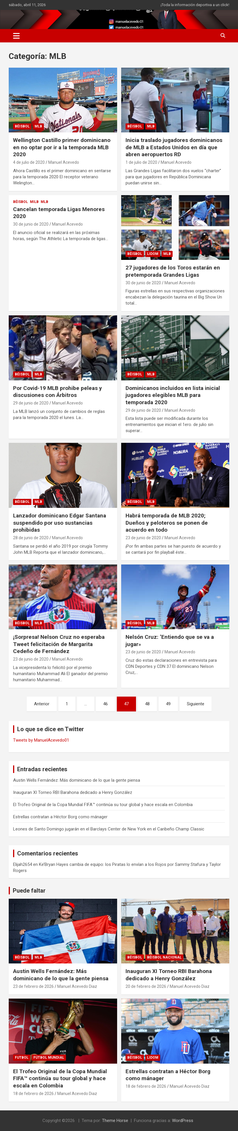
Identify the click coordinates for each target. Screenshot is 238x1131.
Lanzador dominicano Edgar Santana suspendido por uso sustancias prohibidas (59, 522)
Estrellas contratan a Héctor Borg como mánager (60, 816)
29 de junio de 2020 (31, 403)
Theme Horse (115, 1120)
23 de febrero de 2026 (33, 986)
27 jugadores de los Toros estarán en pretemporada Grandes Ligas (173, 271)
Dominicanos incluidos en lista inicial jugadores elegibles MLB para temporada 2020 (173, 395)
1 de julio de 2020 (141, 162)
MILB (34, 202)
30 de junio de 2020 (31, 224)
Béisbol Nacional (164, 957)
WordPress (182, 1120)
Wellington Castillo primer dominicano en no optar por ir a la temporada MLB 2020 (61, 147)
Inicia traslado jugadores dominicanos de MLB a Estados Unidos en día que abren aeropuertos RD (174, 147)
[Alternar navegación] (16, 35)
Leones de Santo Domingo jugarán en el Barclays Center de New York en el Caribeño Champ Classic (108, 829)
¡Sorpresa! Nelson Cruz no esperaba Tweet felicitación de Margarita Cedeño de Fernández (59, 644)
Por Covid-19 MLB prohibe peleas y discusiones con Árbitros (57, 392)
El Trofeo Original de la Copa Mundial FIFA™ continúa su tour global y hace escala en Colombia (103, 804)
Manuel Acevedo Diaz (77, 986)
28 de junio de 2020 (31, 537)
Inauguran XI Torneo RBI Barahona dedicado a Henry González (72, 792)
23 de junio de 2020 (143, 537)
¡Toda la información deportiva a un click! (195, 5)
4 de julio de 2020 (29, 162)
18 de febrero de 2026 (33, 1093)
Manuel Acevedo (63, 162)
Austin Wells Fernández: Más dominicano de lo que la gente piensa (76, 780)
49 (168, 703)
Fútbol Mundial (48, 1058)
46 (105, 703)
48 (147, 703)
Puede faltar (29, 890)
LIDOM (152, 254)
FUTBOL (21, 1058)
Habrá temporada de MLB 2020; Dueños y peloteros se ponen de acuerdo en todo (167, 522)
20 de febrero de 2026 (146, 986)
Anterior (41, 703)
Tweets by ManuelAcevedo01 (41, 740)
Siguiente (195, 703)
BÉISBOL (22, 126)
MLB (38, 126)
